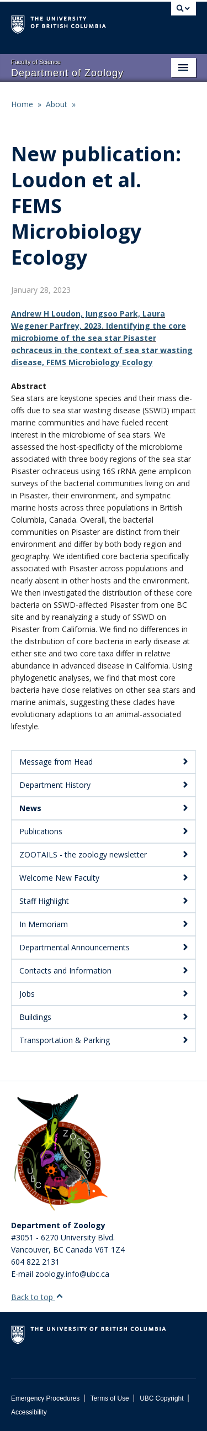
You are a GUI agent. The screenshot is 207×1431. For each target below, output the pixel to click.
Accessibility (29, 1412)
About (56, 104)
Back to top (37, 1297)
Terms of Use (110, 1398)
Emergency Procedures (45, 1398)
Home (22, 104)
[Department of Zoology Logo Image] (60, 1153)
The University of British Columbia (76, 23)
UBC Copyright (161, 1398)
